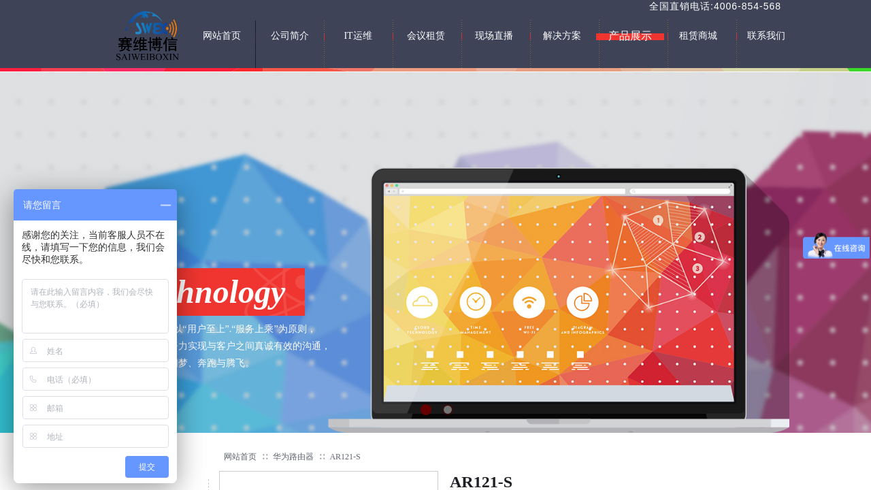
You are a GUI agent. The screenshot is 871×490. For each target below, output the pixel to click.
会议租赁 (426, 36)
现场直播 (494, 36)
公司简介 (290, 36)
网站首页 (240, 456)
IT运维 (358, 36)
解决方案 (562, 36)
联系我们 (766, 36)
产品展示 (630, 36)
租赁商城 (698, 36)
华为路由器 (293, 456)
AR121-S (344, 456)
